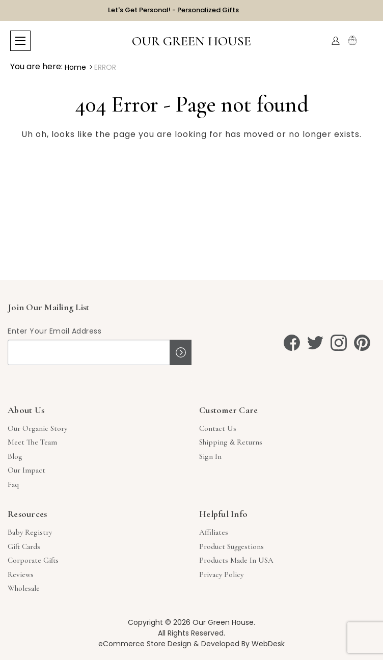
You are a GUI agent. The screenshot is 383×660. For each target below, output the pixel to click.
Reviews (21, 574)
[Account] (335, 41)
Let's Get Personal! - (173, 10)
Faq (13, 484)
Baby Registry (30, 532)
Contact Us (217, 428)
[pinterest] (362, 343)
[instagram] (339, 343)
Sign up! (181, 352)
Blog (15, 456)
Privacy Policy (221, 574)
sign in (210, 456)
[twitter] (315, 343)
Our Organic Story (37, 428)
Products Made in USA (236, 560)
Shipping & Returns (230, 442)
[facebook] (292, 343)
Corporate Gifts (33, 560)
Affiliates (213, 532)
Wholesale (24, 588)
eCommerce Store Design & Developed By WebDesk (191, 644)
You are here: (36, 66)
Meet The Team (32, 442)
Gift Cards (24, 546)
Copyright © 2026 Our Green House (191, 622)
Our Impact (26, 470)
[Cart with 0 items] (366, 41)
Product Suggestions (231, 546)
